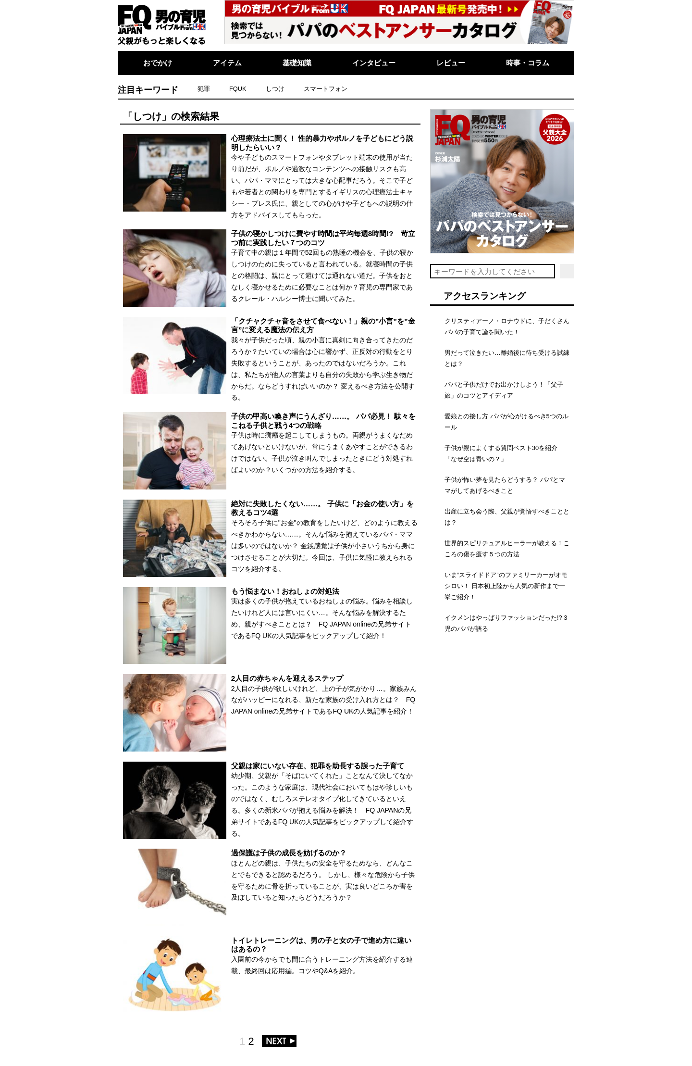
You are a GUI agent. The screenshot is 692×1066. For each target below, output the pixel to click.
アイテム (227, 63)
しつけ (275, 88)
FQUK (238, 88)
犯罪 (204, 88)
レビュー (450, 63)
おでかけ (157, 63)
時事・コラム (527, 63)
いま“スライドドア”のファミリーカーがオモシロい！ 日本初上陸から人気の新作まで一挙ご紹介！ (506, 586)
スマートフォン (325, 88)
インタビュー (373, 63)
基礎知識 (297, 63)
